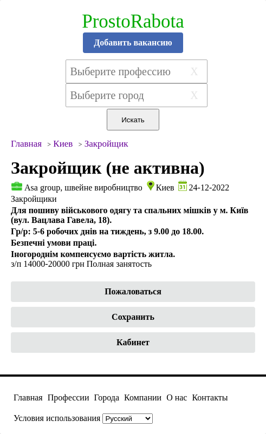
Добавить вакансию (133, 42)
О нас (176, 397)
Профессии (68, 397)
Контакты (210, 397)
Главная (28, 397)
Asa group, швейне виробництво (83, 187)
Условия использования (57, 418)
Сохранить (133, 316)
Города (106, 397)
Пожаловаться (133, 291)
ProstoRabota (133, 21)
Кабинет (133, 342)
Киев (165, 187)
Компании (142, 397)
